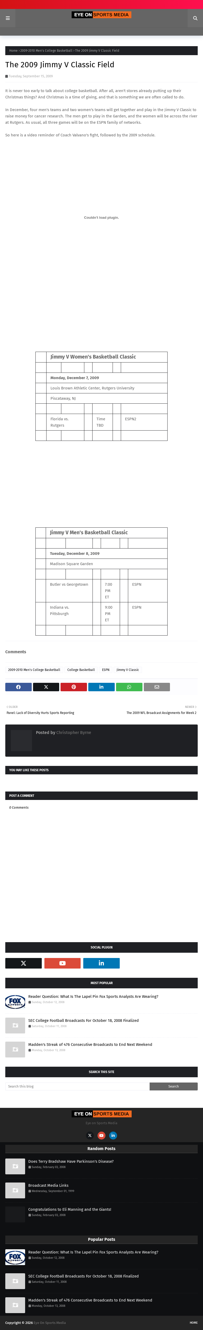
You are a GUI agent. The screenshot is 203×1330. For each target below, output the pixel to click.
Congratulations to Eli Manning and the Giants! (69, 1209)
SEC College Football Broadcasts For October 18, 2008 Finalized (83, 1020)
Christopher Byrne (73, 732)
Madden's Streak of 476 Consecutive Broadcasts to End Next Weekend (90, 1044)
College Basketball (81, 670)
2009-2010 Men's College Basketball (46, 51)
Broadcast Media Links (48, 1185)
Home (13, 51)
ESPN (105, 670)
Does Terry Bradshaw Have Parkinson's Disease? (71, 1161)
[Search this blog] (77, 1086)
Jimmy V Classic (178, 109)
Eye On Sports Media (50, 1323)
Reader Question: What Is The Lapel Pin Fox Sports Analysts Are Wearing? (93, 996)
